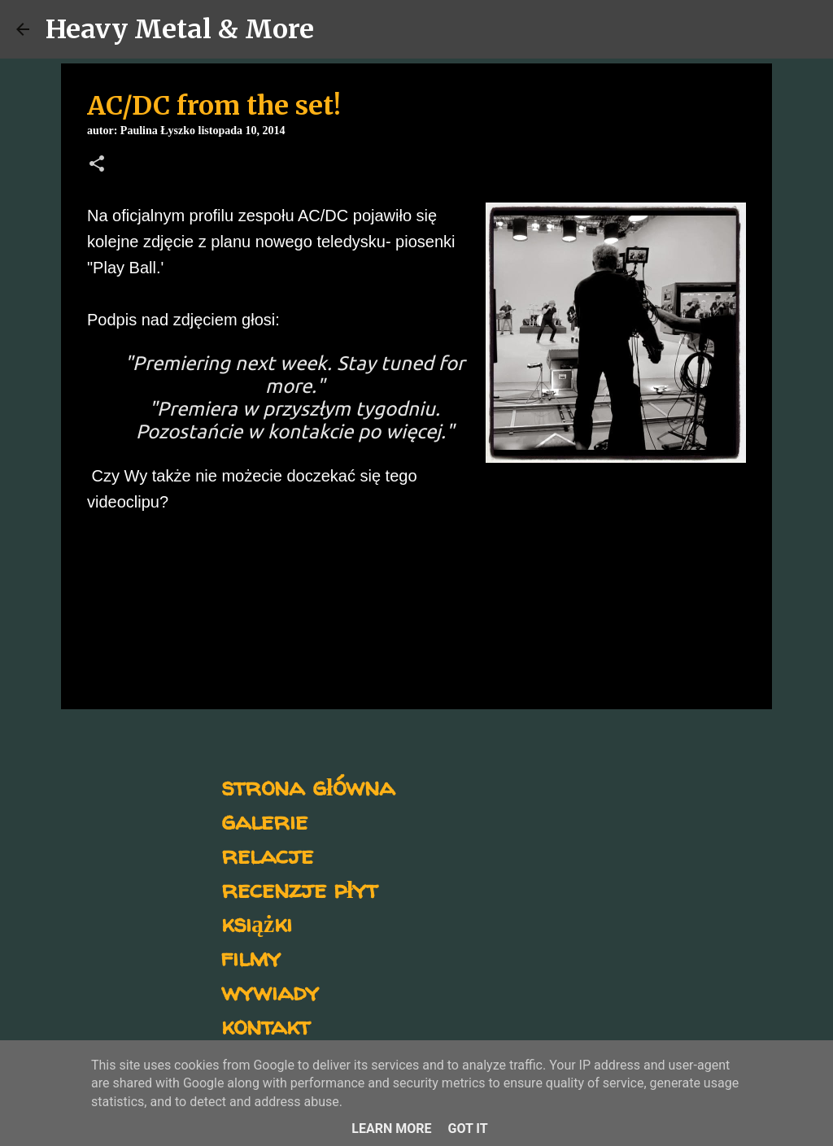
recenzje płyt (299, 888)
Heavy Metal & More (180, 29)
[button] (97, 165)
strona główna (308, 786)
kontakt (265, 1025)
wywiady (270, 991)
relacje (267, 854)
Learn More (391, 1128)
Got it (467, 1128)
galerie (264, 820)
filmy (251, 957)
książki (256, 922)
